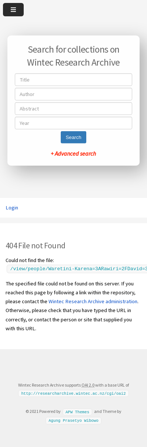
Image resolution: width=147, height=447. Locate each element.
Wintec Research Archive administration (93, 301)
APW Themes (77, 411)
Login (12, 207)
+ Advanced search (73, 153)
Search (73, 137)
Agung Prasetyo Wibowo (73, 420)
